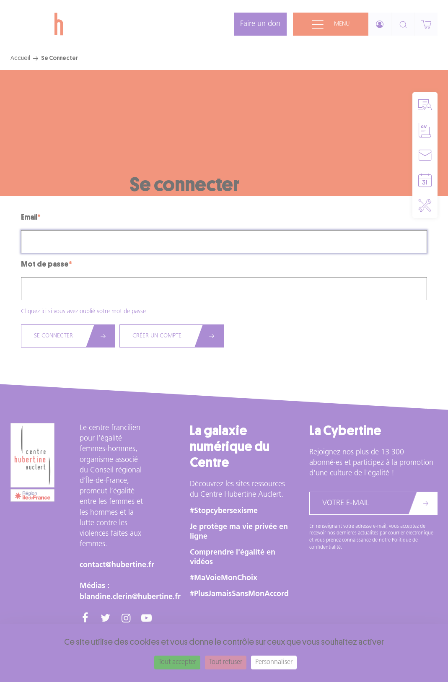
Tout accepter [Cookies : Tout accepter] (177, 662)
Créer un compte (156, 336)
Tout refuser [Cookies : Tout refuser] (225, 662)
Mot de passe (45, 264)
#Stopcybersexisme (224, 511)
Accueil (20, 58)
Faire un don (260, 24)
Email (29, 217)
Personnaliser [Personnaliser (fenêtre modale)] (274, 662)
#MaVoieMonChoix (223, 578)
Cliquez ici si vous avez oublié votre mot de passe (83, 312)
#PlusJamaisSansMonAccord (239, 594)
